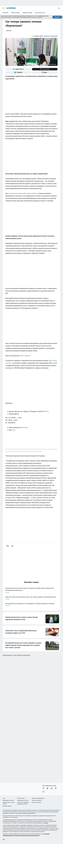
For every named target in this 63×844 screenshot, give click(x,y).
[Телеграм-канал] (18, 72)
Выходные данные (7, 806)
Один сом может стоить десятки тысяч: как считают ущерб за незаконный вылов (31, 598)
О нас (4, 798)
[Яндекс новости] (18, 69)
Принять (57, 17)
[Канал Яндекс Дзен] (45, 69)
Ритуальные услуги (40, 12)
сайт (13, 430)
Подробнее (45, 822)
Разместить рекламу (36, 802)
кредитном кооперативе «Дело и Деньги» (24, 193)
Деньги (8, 30)
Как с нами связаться (37, 800)
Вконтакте (24, 427)
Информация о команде (8, 800)
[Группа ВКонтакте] (43, 788)
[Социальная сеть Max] (45, 72)
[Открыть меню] (3, 8)
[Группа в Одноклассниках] (47, 788)
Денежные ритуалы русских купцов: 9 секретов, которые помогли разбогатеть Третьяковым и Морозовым (31, 590)
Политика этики (21, 798)
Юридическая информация (38, 798)
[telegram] (12, 546)
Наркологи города (27, 12)
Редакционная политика (22, 800)
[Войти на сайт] (59, 8)
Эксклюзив (5, 12)
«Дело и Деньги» (25, 356)
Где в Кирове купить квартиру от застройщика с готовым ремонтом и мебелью (31, 605)
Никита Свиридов (51, 36)
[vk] (7, 546)
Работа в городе (15, 12)
